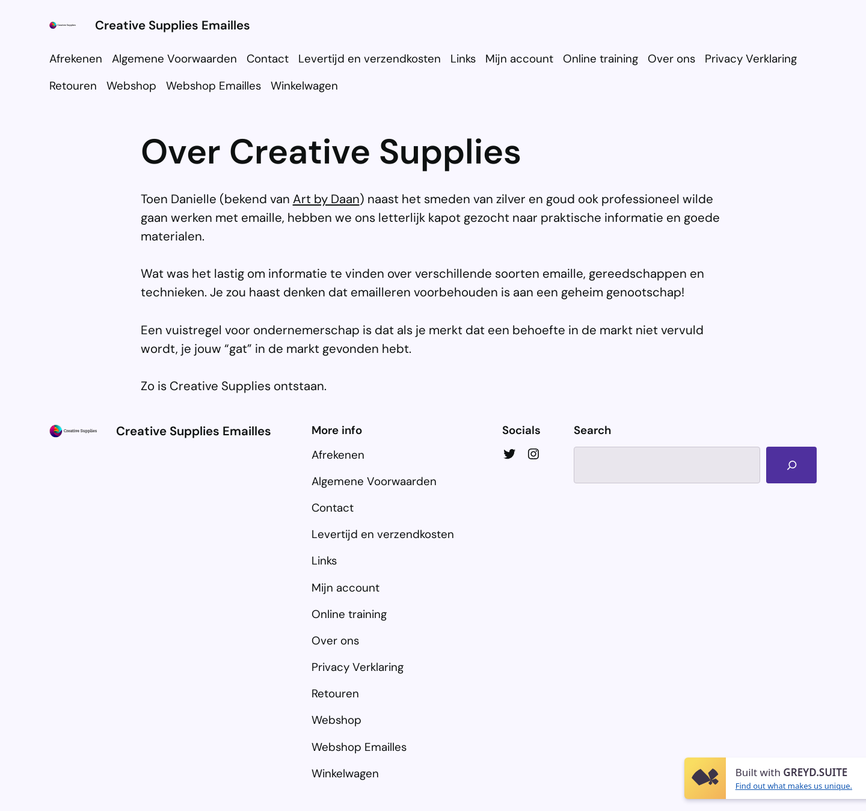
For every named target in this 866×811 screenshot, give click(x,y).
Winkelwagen (304, 85)
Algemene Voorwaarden (174, 58)
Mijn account (519, 58)
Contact (268, 58)
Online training (600, 58)
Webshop (131, 85)
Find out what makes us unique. (793, 785)
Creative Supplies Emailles (172, 25)
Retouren (73, 85)
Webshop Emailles (213, 85)
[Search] (791, 465)
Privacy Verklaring (751, 58)
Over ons (671, 58)
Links (463, 58)
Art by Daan (326, 199)
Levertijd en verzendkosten (369, 58)
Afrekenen (75, 58)
